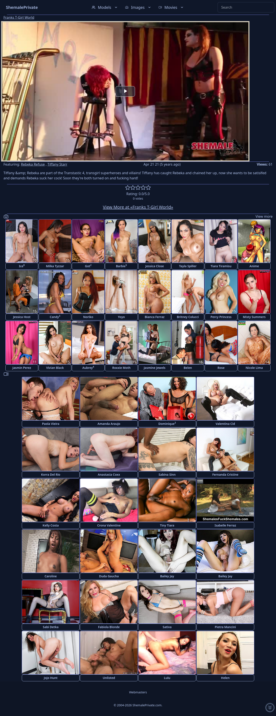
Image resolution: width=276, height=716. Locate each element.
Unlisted (109, 678)
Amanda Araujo (108, 424)
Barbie (121, 266)
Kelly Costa (51, 525)
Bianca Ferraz (155, 317)
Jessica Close (154, 266)
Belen (188, 368)
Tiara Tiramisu (221, 266)
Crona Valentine (109, 525)
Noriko (88, 317)
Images (138, 7)
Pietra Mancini (225, 627)
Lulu (167, 678)
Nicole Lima (254, 368)
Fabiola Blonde (109, 627)
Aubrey (88, 367)
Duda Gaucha (109, 576)
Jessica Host (22, 317)
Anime (254, 266)
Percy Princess (221, 317)
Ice (22, 266)
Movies (171, 7)
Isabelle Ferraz (225, 525)
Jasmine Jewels (155, 368)
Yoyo (121, 317)
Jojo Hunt (50, 678)
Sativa (167, 627)
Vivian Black (55, 368)
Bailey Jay (167, 576)
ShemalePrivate (21, 7)
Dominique (167, 423)
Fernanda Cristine (225, 474)
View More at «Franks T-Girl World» (138, 207)
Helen (225, 678)
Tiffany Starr (57, 164)
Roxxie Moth (121, 368)
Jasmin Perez (22, 368)
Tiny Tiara (167, 525)
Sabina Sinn (167, 474)
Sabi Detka (51, 627)
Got (88, 266)
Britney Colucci (188, 317)
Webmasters (138, 692)
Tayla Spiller (187, 266)
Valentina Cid (225, 424)
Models (105, 7)
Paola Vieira (50, 424)
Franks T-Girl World (18, 17)
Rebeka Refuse (33, 164)
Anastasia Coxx (109, 474)
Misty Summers (254, 317)
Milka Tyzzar (55, 266)
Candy (55, 316)
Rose (221, 368)
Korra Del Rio (50, 474)
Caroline (51, 576)
